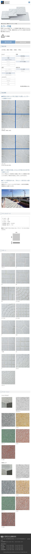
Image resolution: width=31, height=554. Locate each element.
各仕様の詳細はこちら (24, 86)
